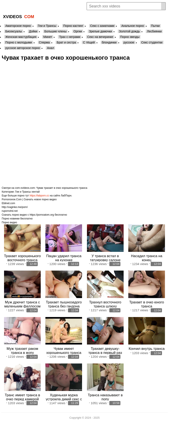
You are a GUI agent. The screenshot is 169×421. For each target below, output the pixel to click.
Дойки (33, 31)
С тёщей (89, 42)
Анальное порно (132, 25)
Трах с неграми (69, 37)
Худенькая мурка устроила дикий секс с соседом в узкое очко (64, 398)
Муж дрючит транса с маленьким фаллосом (22, 304)
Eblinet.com (8, 203)
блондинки (109, 42)
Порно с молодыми (18, 42)
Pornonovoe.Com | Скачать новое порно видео (29, 199)
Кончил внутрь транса (147, 348)
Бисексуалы (13, 31)
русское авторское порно (22, 48)
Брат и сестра (66, 42)
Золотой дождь (129, 31)
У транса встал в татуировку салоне (105, 257)
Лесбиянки (154, 31)
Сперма (44, 42)
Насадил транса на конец (146, 257)
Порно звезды (130, 37)
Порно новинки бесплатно (17, 218)
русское (129, 42)
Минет (47, 37)
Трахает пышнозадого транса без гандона (64, 304)
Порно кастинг (73, 25)
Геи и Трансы (47, 25)
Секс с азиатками (102, 25)
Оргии (78, 31)
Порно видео (9, 222)
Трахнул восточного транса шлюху (105, 304)
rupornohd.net (10, 210)
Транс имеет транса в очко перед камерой (22, 396)
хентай (36, 191)
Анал (50, 48)
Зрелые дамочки (100, 31)
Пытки (155, 25)
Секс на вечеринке (100, 37)
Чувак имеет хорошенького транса (63, 350)
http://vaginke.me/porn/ (15, 207)
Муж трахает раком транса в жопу (22, 350)
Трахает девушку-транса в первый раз (105, 350)
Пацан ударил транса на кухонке (63, 257)
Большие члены (55, 31)
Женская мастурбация (20, 37)
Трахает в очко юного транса (146, 304)
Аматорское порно (18, 25)
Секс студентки (151, 42)
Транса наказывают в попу (105, 396)
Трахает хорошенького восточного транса (22, 257)
